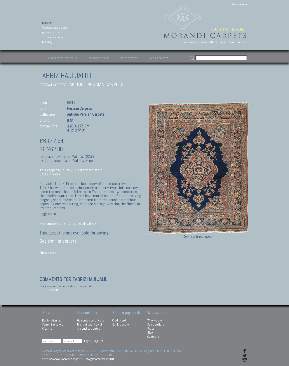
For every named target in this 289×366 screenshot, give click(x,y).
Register (98, 341)
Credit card (119, 320)
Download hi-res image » (198, 236)
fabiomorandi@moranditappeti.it (62, 359)
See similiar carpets (58, 241)
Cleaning (47, 328)
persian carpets (52, 85)
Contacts (153, 336)
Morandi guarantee (88, 328)
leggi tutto (47, 214)
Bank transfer (121, 324)
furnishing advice (52, 37)
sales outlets (209, 42)
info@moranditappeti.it (99, 359)
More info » (48, 252)
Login (87, 341)
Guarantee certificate (90, 320)
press (223, 42)
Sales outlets (155, 324)
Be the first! (48, 290)
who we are (191, 42)
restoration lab (51, 32)
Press (150, 328)
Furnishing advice (52, 324)
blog (231, 42)
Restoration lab (51, 320)
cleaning (47, 42)
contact (242, 42)
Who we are (154, 320)
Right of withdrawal (89, 324)
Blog (150, 332)
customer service (55, 27)
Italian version (238, 4)
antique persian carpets (96, 84)
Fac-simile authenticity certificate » (67, 223)
